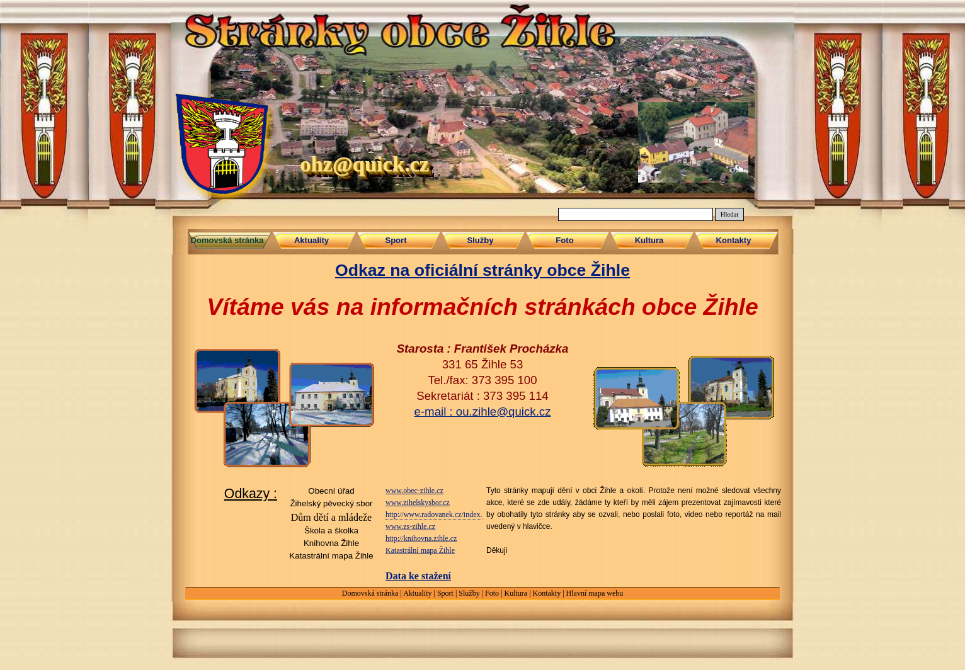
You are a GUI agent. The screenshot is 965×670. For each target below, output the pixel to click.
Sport (445, 593)
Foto (492, 593)
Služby (469, 593)
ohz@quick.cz (364, 164)
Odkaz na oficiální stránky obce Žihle (482, 270)
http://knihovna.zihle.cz (421, 538)
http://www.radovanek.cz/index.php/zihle (447, 514)
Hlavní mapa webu (595, 593)
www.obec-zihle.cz (414, 490)
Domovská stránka (370, 593)
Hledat (729, 214)
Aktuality (417, 593)
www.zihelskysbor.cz (417, 502)
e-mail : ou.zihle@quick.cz (482, 411)
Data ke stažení (418, 576)
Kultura (515, 593)
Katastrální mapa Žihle (420, 550)
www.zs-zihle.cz (410, 526)
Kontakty (547, 593)
